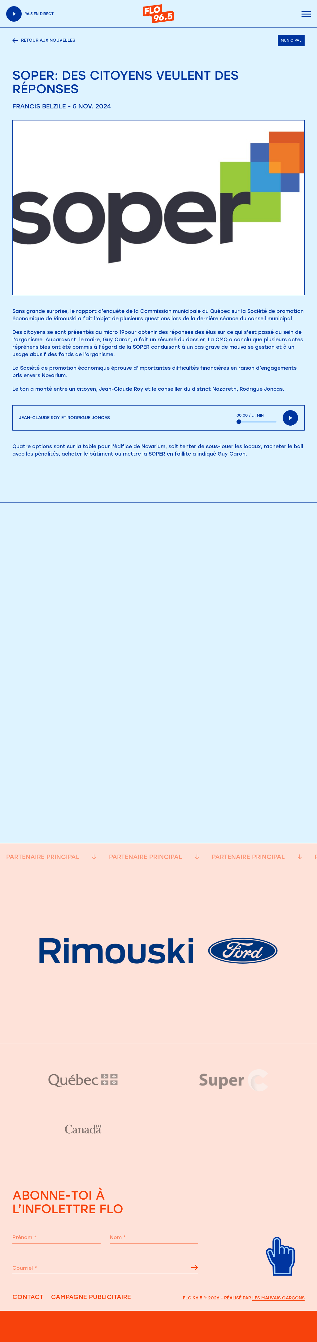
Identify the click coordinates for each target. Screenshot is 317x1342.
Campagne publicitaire (91, 1297)
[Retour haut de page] (281, 1283)
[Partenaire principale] (158, 1027)
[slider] (256, 422)
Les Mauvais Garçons (278, 1298)
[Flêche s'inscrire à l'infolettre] (194, 1268)
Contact (27, 1297)
